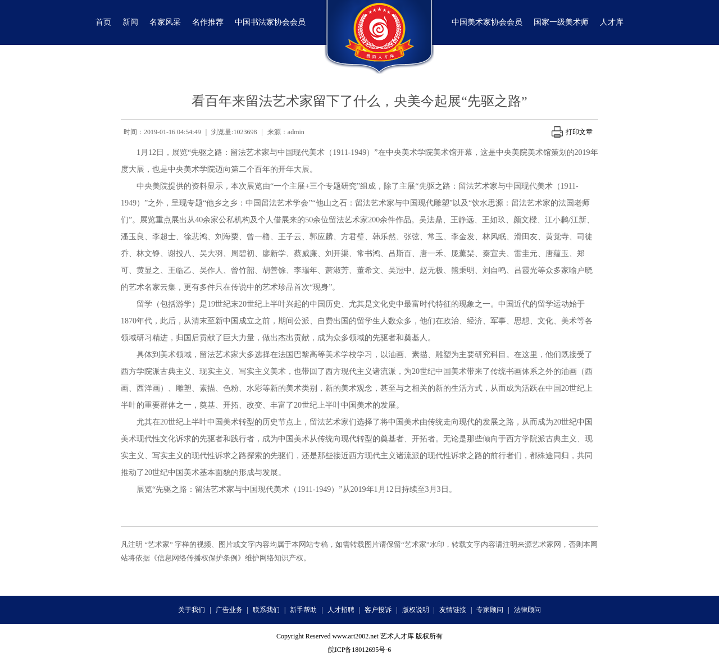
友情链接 (452, 610)
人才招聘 (340, 610)
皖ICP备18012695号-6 (360, 650)
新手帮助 (303, 610)
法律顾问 (527, 610)
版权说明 (415, 610)
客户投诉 (378, 610)
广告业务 (229, 610)
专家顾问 (489, 610)
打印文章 (572, 132)
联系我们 (266, 610)
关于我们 (191, 610)
